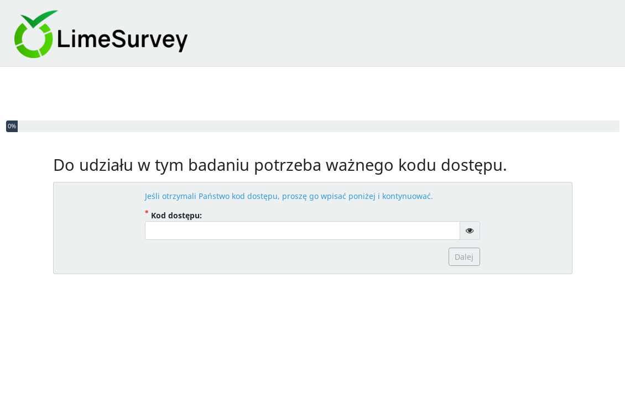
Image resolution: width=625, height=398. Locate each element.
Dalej (464, 257)
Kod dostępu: (186, 215)
